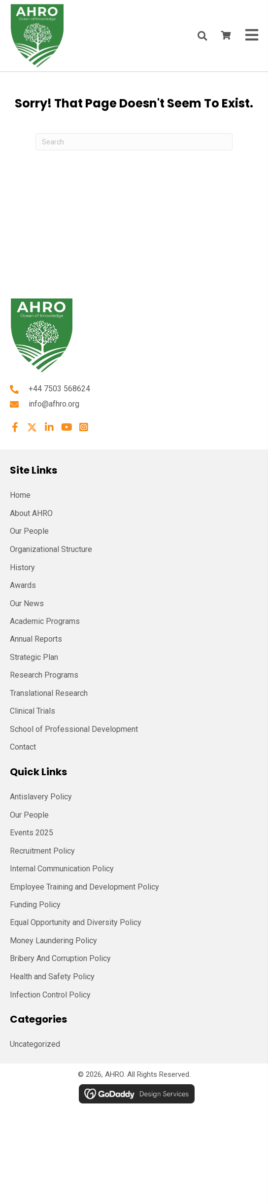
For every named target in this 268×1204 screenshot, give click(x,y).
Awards (23, 585)
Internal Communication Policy (62, 868)
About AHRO (31, 513)
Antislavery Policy (41, 796)
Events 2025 (31, 832)
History (22, 567)
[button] (15, 427)
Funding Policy (35, 904)
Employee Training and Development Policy (84, 887)
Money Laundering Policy (53, 940)
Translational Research (49, 693)
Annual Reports (36, 639)
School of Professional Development (74, 729)
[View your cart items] (226, 36)
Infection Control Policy (50, 994)
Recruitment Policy (42, 851)
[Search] (134, 141)
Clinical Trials (32, 711)
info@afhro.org (54, 404)
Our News (27, 603)
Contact (23, 747)
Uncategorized (35, 1044)
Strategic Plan (34, 657)
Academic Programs (45, 621)
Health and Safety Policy (52, 976)
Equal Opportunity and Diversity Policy (75, 922)
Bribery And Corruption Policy (60, 958)
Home (20, 495)
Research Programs (44, 675)
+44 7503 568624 (59, 388)
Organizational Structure (51, 549)
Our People (29, 531)
